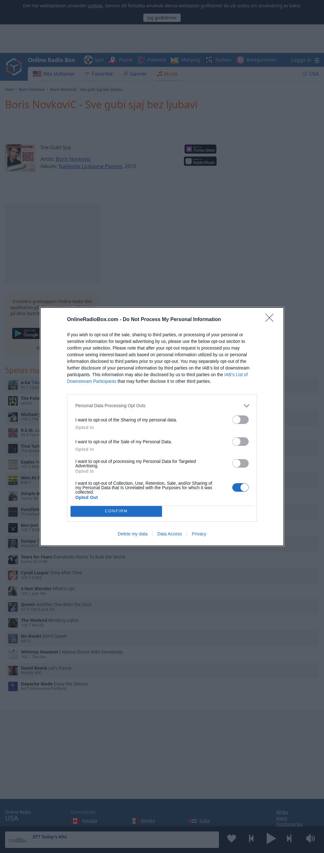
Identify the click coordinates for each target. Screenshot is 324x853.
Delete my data (132, 533)
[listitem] (162, 405)
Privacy (199, 533)
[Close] (271, 320)
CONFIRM (116, 511)
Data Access (169, 533)
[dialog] (162, 426)
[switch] (240, 419)
